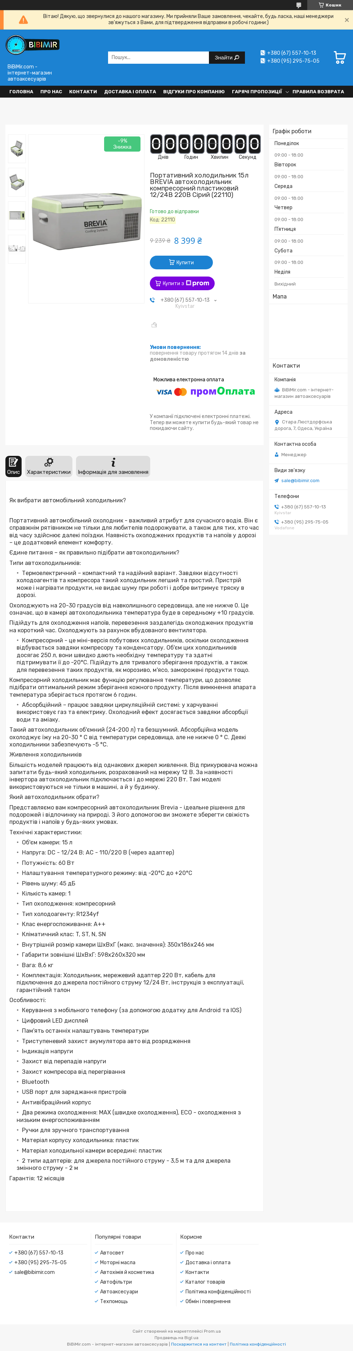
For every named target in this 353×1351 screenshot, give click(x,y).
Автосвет (112, 1253)
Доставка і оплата (130, 91)
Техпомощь (114, 1301)
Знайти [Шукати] (224, 57)
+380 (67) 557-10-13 (38, 1253)
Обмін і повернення (208, 1301)
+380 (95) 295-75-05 (40, 1263)
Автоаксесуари (119, 1292)
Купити (185, 263)
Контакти (83, 91)
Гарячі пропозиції (257, 91)
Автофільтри (116, 1282)
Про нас (51, 91)
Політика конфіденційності (218, 1292)
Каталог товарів (205, 1282)
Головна (21, 91)
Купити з (186, 283)
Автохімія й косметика (127, 1272)
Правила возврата (318, 91)
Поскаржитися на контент (199, 1344)
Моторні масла (117, 1263)
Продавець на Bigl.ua (176, 1337)
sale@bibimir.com (300, 480)
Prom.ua (212, 1331)
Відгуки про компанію (194, 91)
